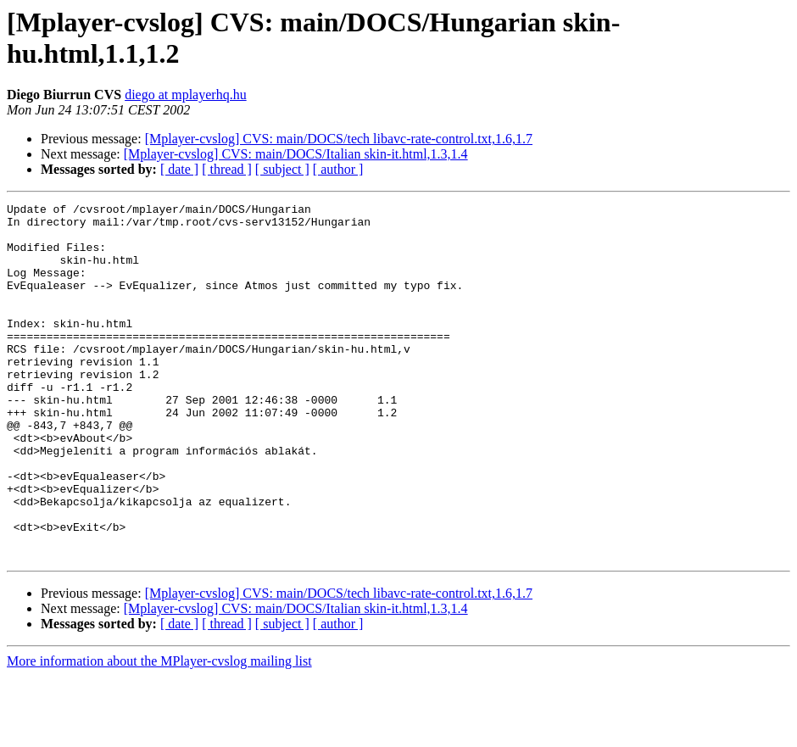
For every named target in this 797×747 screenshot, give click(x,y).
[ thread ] (227, 169)
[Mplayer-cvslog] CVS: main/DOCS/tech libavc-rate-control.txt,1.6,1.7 (338, 138)
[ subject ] (282, 169)
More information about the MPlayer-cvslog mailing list (159, 732)
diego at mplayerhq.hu (186, 94)
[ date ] (179, 169)
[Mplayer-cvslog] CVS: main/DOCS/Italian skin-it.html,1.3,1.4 (296, 154)
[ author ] (338, 169)
